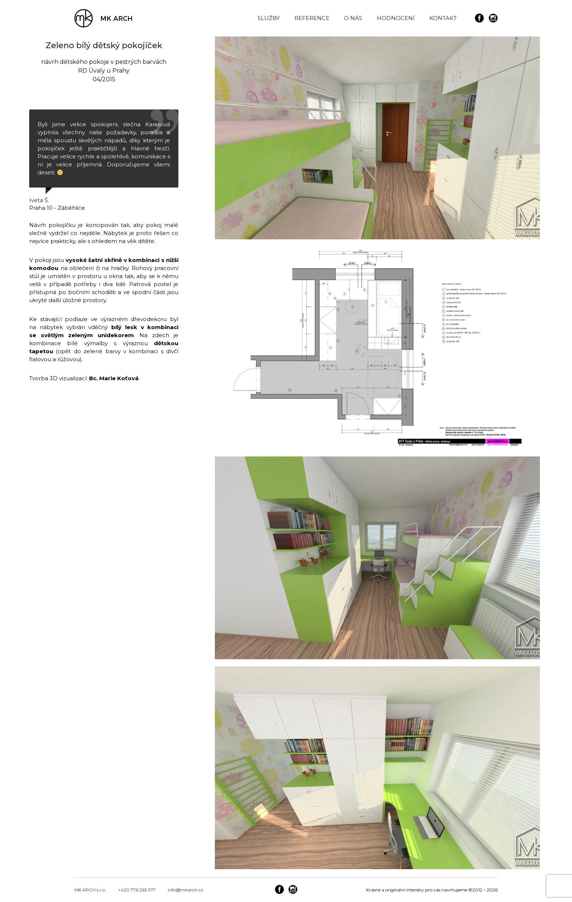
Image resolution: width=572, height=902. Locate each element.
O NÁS (353, 18)
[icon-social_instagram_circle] (493, 18)
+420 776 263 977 (137, 888)
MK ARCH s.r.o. (90, 888)
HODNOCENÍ (396, 18)
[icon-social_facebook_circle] (481, 18)
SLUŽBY (269, 18)
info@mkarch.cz (185, 888)
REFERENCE (311, 18)
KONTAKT (443, 18)
